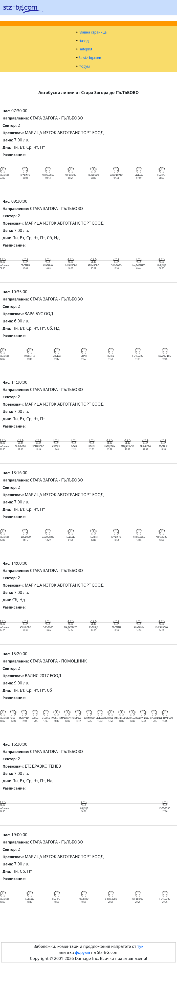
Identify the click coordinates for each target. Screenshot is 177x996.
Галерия (85, 49)
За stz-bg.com (89, 57)
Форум (84, 66)
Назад (83, 41)
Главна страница (92, 32)
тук (140, 946)
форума (82, 952)
